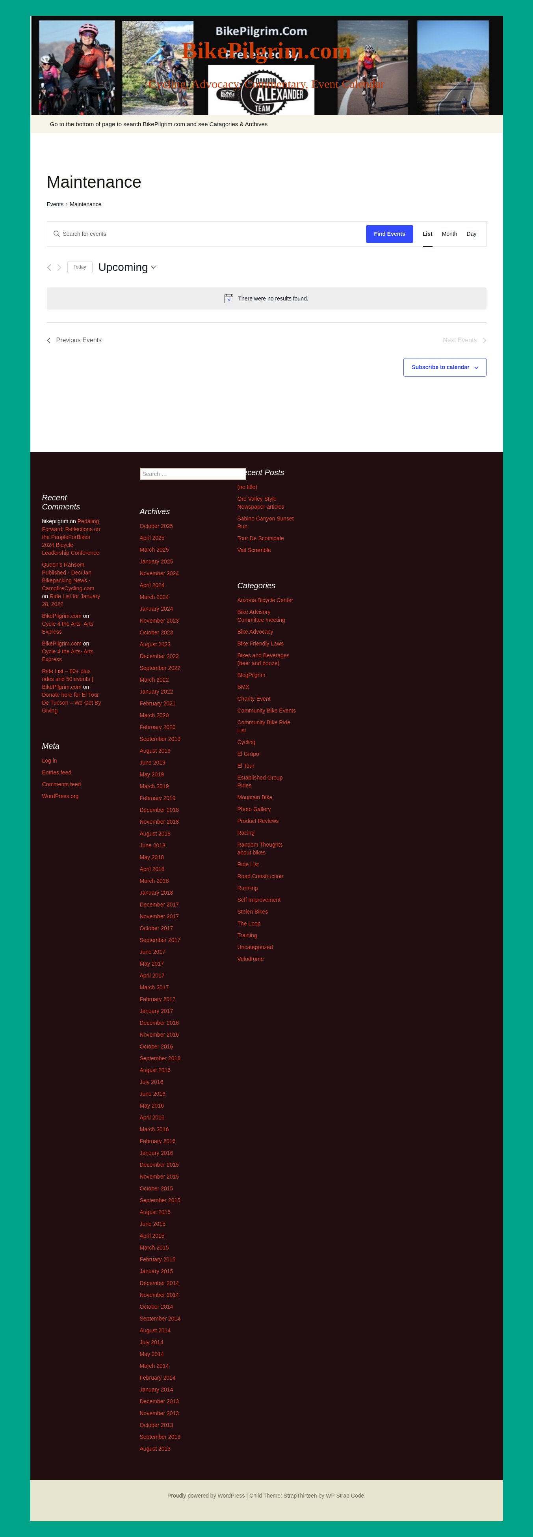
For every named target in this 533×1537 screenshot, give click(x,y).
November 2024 (159, 573)
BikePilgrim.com (62, 616)
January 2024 (156, 609)
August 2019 (155, 751)
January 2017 (156, 1011)
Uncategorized (255, 947)
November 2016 (159, 1035)
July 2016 (151, 1082)
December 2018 (159, 810)
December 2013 (159, 1401)
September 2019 (160, 739)
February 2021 (158, 703)
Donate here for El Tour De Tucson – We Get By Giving (71, 703)
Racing (246, 833)
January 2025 (156, 561)
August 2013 (155, 1449)
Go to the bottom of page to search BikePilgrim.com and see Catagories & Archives (159, 124)
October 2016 (156, 1046)
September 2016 (160, 1058)
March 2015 (154, 1247)
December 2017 (159, 904)
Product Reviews (258, 821)
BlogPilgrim (252, 675)
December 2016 (159, 1023)
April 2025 (152, 538)
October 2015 (156, 1188)
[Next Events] (59, 267)
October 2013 (156, 1425)
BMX (243, 687)
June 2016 (152, 1094)
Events (55, 204)
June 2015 (152, 1224)
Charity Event (254, 699)
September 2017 (160, 940)
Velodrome (251, 959)
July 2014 (151, 1342)
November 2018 (159, 822)
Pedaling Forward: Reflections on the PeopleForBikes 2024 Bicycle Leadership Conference (71, 537)
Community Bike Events (267, 710)
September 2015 (160, 1200)
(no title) (248, 487)
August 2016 (155, 1070)
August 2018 (155, 833)
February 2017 (158, 999)
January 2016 (156, 1153)
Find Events (389, 234)
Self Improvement (259, 900)
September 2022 (160, 668)
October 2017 (156, 928)
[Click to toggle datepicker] (127, 267)
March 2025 (154, 550)
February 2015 (158, 1259)
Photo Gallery (254, 809)
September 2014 (160, 1318)
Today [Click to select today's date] (80, 267)
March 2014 (154, 1366)
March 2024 (154, 597)
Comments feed (61, 784)
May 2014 (152, 1354)
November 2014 (159, 1295)
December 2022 (159, 656)
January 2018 (156, 893)
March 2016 (154, 1129)
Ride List (248, 864)
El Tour (246, 766)
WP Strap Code (345, 1495)
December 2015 (159, 1165)
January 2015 (156, 1271)
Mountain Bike (255, 797)
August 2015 (155, 1212)
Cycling (247, 742)
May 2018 (152, 857)
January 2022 (156, 691)
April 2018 (152, 869)
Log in (49, 760)
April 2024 (152, 585)
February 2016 (158, 1141)
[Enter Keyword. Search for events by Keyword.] (206, 234)
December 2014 (159, 1283)
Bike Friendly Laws (261, 643)
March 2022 (154, 680)
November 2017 (159, 916)
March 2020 (154, 715)
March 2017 (154, 987)
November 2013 (159, 1413)
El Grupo (248, 754)
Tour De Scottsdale (261, 538)
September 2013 (160, 1437)
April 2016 (152, 1117)
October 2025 (156, 526)
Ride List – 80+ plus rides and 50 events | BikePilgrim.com (67, 679)
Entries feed (57, 772)
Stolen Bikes (253, 911)
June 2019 (152, 762)
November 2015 (159, 1176)
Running (248, 888)
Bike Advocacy (255, 632)
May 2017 (152, 964)
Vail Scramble (254, 550)
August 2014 (155, 1330)
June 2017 (152, 952)
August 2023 (155, 644)
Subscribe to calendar (440, 367)
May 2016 (152, 1105)
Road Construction (260, 876)
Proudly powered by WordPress (206, 1495)
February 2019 (158, 798)
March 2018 (154, 881)
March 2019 (154, 786)
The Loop (249, 923)
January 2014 (156, 1389)
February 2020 (158, 727)
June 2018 (152, 845)
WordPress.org (60, 796)
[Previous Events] (49, 267)
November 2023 (159, 620)
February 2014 (158, 1378)
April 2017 (152, 975)
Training (247, 935)
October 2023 (156, 632)
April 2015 (152, 1236)
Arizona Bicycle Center (265, 600)
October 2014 (156, 1307)
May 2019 (152, 774)
